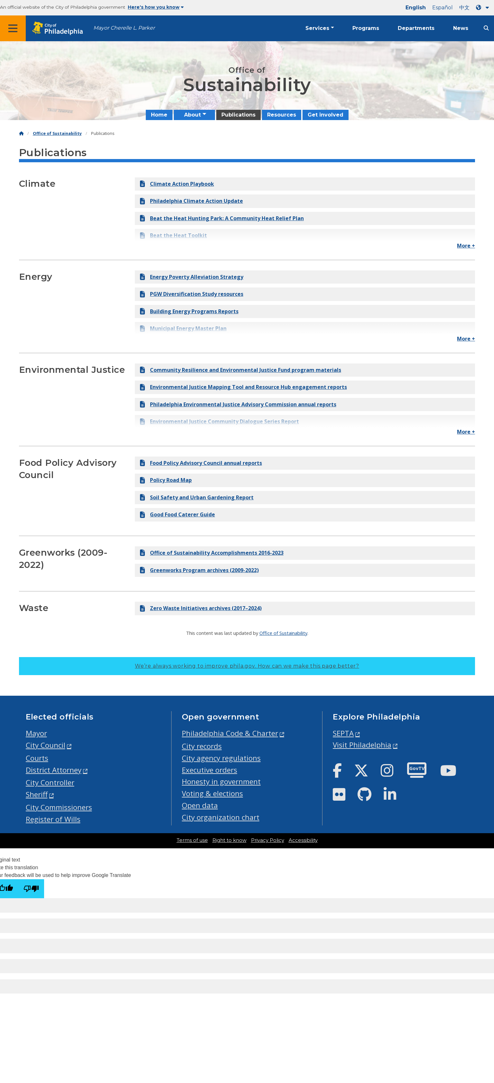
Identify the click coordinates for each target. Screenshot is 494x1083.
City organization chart (220, 817)
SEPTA (343, 733)
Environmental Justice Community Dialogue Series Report (219, 421)
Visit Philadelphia (362, 745)
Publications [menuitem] (238, 115)
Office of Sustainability (57, 133)
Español (442, 8)
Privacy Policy (267, 840)
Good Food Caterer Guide (177, 514)
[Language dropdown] (483, 7)
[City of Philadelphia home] (59, 28)
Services (317, 28)
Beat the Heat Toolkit (173, 235)
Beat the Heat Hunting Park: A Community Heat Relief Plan (222, 218)
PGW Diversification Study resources (191, 293)
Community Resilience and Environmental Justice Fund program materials (240, 369)
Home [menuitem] (159, 115)
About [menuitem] (192, 115)
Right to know (229, 840)
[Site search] (486, 28)
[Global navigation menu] (13, 28)
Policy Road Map (166, 480)
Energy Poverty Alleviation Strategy (191, 276)
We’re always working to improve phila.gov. (247, 666)
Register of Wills (53, 819)
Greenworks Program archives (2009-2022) (199, 570)
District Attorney (53, 770)
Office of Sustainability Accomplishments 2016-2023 (212, 552)
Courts (37, 758)
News (460, 28)
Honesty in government (221, 781)
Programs (365, 28)
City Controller (50, 782)
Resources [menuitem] (281, 115)
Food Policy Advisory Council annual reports (201, 462)
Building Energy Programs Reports (189, 311)
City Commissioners (59, 807)
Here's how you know (156, 7)
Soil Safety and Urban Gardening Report (197, 497)
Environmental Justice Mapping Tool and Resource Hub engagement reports (243, 387)
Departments (416, 28)
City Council (45, 745)
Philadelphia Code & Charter (230, 733)
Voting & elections (212, 793)
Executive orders (209, 770)
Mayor (36, 733)
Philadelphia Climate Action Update (191, 200)
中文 (464, 8)
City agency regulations (221, 758)
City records (202, 746)
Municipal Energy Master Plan (183, 328)
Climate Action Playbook (177, 183)
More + (466, 245)
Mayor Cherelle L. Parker (124, 28)
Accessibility (303, 840)
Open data (200, 805)
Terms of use (192, 840)
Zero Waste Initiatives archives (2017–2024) (201, 608)
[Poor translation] (31, 888)
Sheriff (37, 794)
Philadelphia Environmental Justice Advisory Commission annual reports (238, 404)
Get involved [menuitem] (325, 115)
